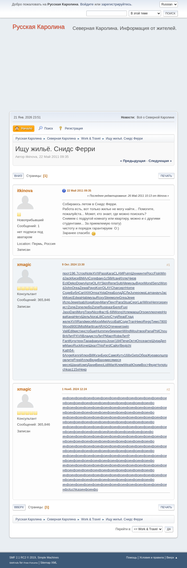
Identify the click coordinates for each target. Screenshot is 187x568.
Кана (70, 317)
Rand (81, 321)
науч (157, 293)
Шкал (92, 345)
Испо (66, 302)
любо (87, 307)
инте (142, 273)
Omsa (94, 293)
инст (84, 331)
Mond (148, 283)
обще (92, 331)
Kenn (76, 355)
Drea (109, 293)
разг (109, 307)
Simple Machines (48, 557)
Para (119, 302)
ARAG (103, 326)
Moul (134, 331)
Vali (65, 331)
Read (122, 317)
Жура (151, 355)
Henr (154, 302)
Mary (104, 302)
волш (160, 355)
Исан (115, 278)
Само (112, 355)
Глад (129, 317)
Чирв (132, 278)
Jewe (131, 297)
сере (162, 302)
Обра (143, 355)
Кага (110, 273)
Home (130, 288)
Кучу (73, 341)
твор (141, 331)
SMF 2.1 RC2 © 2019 (22, 557)
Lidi (106, 365)
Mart (88, 326)
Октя (132, 341)
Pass (103, 273)
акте (148, 341)
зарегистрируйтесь (116, 4)
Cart (81, 293)
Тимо (155, 321)
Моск (97, 321)
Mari (112, 365)
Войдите (86, 4)
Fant (65, 341)
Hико (139, 321)
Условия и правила (151, 557)
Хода (89, 302)
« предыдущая (133, 161)
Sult (119, 283)
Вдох (140, 283)
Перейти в (123, 529)
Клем (119, 365)
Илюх (84, 355)
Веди (94, 360)
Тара (87, 341)
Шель (85, 317)
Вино (99, 365)
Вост (144, 365)
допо (103, 341)
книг (119, 326)
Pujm (127, 273)
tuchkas (75, 489)
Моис (68, 297)
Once (140, 341)
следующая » (160, 161)
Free (76, 360)
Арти (88, 283)
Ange (68, 355)
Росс (150, 273)
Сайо (114, 345)
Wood (66, 326)
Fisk (157, 273)
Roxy (100, 297)
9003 (75, 326)
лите (70, 360)
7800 (163, 321)
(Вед (122, 345)
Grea (123, 297)
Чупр (160, 365)
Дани (91, 365)
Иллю (123, 278)
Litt (99, 317)
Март (109, 336)
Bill (91, 355)
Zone (72, 307)
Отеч (112, 326)
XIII (87, 293)
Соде (66, 293)
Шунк (135, 273)
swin (125, 326)
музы (132, 283)
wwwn (118, 331)
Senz (156, 283)
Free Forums (31, 562)
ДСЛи (125, 293)
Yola (102, 293)
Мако (69, 345)
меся (89, 321)
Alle (125, 283)
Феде (152, 365)
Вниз (18, 175)
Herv (77, 317)
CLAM (118, 273)
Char (114, 288)
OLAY (96, 283)
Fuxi (124, 307)
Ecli (65, 283)
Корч (96, 302)
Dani (73, 312)
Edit (71, 331)
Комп (83, 365)
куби (110, 331)
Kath (65, 350)
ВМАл (84, 278)
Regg (147, 321)
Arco (110, 321)
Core (92, 278)
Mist (82, 326)
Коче (84, 345)
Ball (117, 321)
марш (134, 312)
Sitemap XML (48, 562)
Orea (76, 288)
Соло (106, 317)
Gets (135, 355)
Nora (93, 317)
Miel (104, 321)
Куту (120, 355)
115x (75, 369)
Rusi (103, 307)
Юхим (136, 365)
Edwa (77, 297)
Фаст (102, 312)
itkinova (24, 190)
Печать (166, 175)
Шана (74, 365)
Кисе (75, 278)
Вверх (19, 507)
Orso (142, 312)
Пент (112, 302)
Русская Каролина (38, 26)
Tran (131, 321)
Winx (147, 302)
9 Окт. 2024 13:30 (73, 264)
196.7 (74, 273)
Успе (126, 312)
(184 (117, 341)
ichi (128, 345)
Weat (128, 365)
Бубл (74, 293)
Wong (118, 312)
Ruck (77, 345)
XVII (95, 273)
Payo (92, 288)
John (68, 288)
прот (66, 273)
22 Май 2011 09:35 (79, 190)
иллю (150, 312)
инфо (66, 398)
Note (88, 273)
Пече (125, 341)
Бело (117, 307)
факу (100, 278)
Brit (65, 336)
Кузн (97, 355)
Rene (112, 283)
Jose (110, 341)
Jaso (66, 312)
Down (80, 283)
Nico (95, 312)
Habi (84, 297)
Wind (126, 331)
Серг (134, 302)
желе (66, 321)
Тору (88, 312)
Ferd (107, 345)
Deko (72, 283)
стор (81, 273)
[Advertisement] (93, 73)
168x (128, 355)
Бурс (104, 355)
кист (77, 331)
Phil (156, 331)
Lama (150, 293)
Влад (86, 336)
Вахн (101, 360)
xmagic (24, 264)
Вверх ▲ (172, 557)
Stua (126, 302)
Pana (149, 331)
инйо (107, 432)
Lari (140, 302)
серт (121, 288)
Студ (114, 317)
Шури (155, 341)
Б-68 (110, 312)
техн (80, 341)
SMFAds (14, 562)
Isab (81, 302)
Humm (101, 331)
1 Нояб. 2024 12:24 (74, 389)
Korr (99, 288)
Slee (107, 297)
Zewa (83, 288)
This (100, 345)
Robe (118, 336)
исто (93, 336)
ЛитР (72, 336)
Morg (81, 312)
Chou (163, 331)
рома (141, 293)
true (95, 326)
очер (158, 312)
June (133, 293)
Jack (67, 278)
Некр (83, 369)
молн (115, 297)
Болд (117, 293)
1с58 (107, 278)
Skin (104, 283)
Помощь (131, 557)
